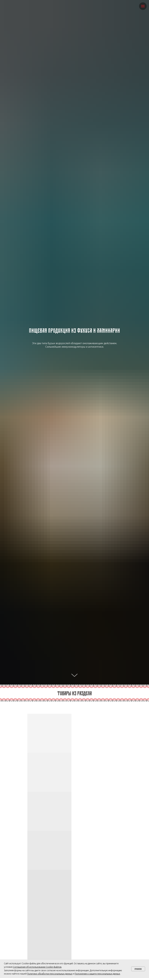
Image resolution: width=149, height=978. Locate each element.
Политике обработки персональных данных (49, 973)
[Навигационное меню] (143, 6)
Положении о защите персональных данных (97, 973)
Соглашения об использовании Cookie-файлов (37, 967)
